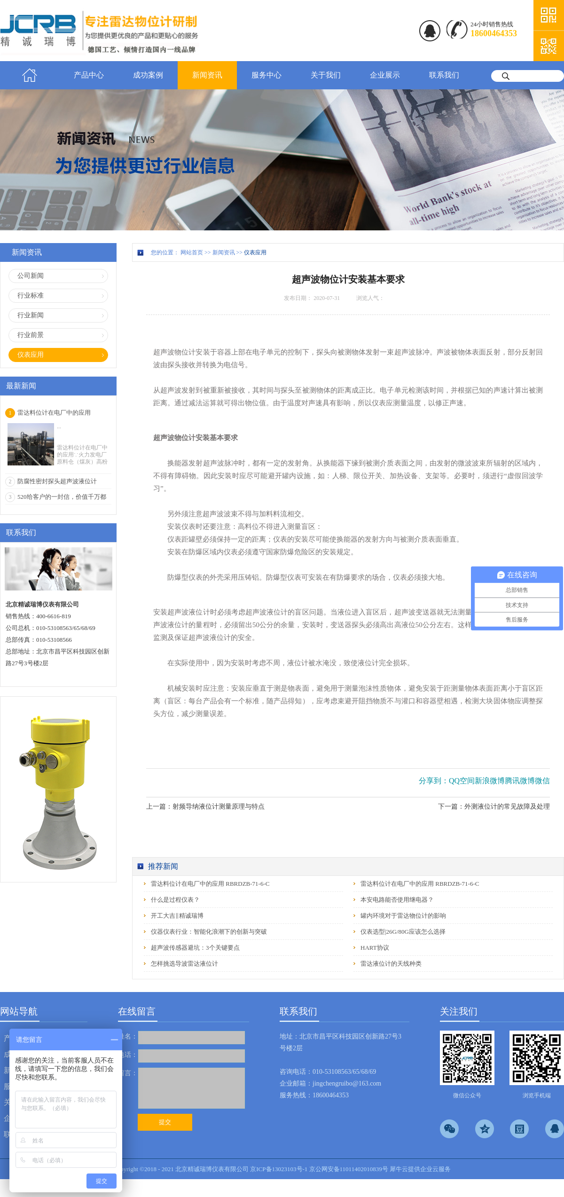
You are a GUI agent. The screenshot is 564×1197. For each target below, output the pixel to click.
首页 (29, 75)
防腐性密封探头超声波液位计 (57, 481)
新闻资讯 (223, 252)
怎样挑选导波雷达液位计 (184, 963)
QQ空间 (462, 781)
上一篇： (205, 806)
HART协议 (374, 947)
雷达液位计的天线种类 (391, 963)
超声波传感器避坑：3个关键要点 (195, 947)
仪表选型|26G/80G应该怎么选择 (403, 931)
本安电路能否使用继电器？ (397, 899)
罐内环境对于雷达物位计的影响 (403, 915)
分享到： (434, 781)
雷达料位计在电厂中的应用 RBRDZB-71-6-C (210, 883)
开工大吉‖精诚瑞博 (177, 915)
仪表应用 (255, 252)
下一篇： (494, 806)
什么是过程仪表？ (175, 899)
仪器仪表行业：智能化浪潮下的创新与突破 (209, 931)
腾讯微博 (520, 781)
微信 (542, 781)
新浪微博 (490, 781)
